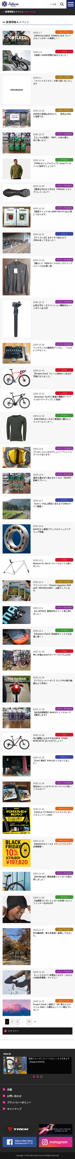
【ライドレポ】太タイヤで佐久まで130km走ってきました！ (49, 239)
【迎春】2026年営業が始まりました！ (51, 55)
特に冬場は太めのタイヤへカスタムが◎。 (52, 655)
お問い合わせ (14, 1096)
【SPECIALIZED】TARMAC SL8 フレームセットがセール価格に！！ (52, 37)
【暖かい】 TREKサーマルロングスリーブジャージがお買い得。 (52, 264)
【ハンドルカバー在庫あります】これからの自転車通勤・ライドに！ (52, 976)
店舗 (54, 4)
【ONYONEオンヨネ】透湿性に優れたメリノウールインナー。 (52, 420)
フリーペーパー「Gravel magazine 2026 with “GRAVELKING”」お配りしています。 (52, 588)
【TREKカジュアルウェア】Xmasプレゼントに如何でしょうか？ (52, 164)
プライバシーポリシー (19, 1102)
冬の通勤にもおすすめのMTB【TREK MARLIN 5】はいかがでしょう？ (50, 739)
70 (29, 1021)
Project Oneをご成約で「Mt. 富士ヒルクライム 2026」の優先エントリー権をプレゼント (52, 1007)
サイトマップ (14, 1109)
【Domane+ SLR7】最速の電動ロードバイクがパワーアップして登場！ (52, 398)
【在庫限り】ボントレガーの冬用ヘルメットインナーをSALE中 (52, 902)
